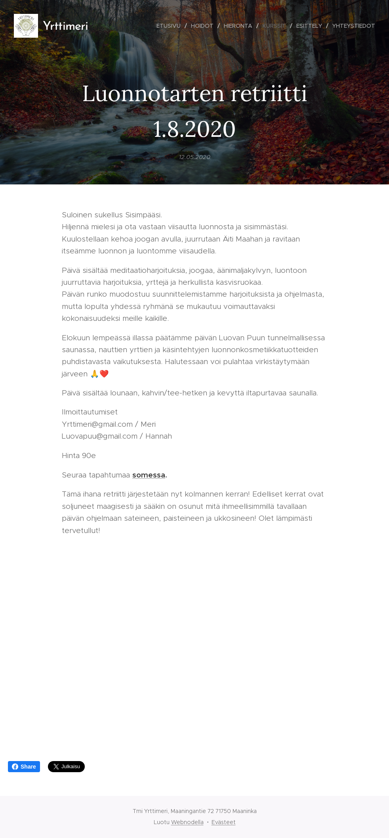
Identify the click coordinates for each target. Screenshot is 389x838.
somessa (148, 474)
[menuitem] (170, 26)
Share (24, 766)
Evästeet (224, 822)
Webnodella (187, 822)
